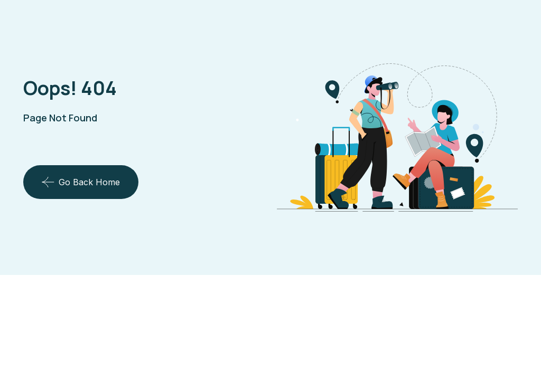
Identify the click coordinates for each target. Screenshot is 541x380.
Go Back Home (81, 182)
